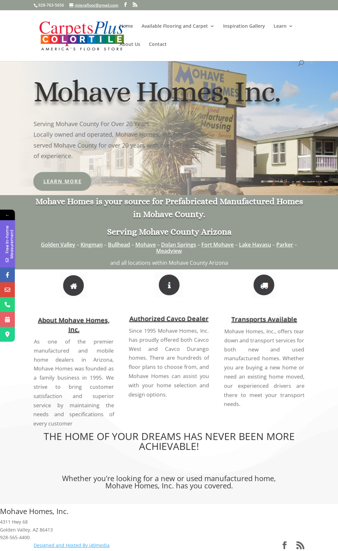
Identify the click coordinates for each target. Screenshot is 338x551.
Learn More (43, 181)
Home (126, 26)
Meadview (169, 251)
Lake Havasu (255, 244)
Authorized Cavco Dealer (169, 327)
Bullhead (119, 244)
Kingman (92, 244)
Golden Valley (58, 244)
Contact (158, 44)
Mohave (145, 244)
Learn (280, 26)
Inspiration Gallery (244, 26)
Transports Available (264, 329)
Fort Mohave (217, 244)
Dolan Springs (178, 244)
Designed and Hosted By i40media (72, 545)
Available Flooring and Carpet (175, 26)
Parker (284, 244)
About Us (129, 44)
